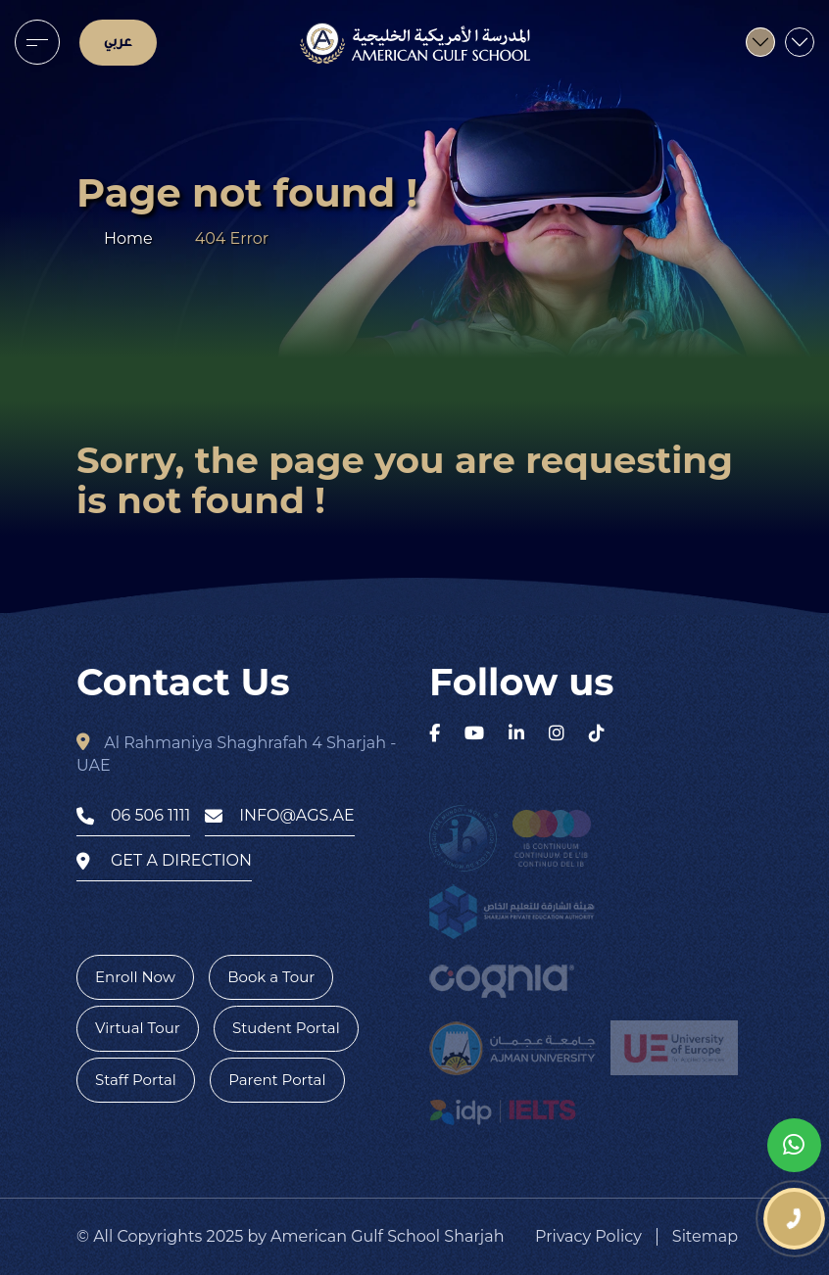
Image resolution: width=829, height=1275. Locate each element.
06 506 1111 (133, 816)
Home (128, 238)
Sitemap (705, 1237)
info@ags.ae (280, 816)
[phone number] (794, 1219)
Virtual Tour (137, 1027)
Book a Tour (271, 977)
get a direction (164, 861)
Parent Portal (276, 1079)
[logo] (415, 43)
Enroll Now (135, 977)
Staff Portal (135, 1079)
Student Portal (286, 1027)
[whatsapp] (794, 1145)
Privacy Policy (588, 1237)
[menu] (37, 42)
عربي (118, 42)
